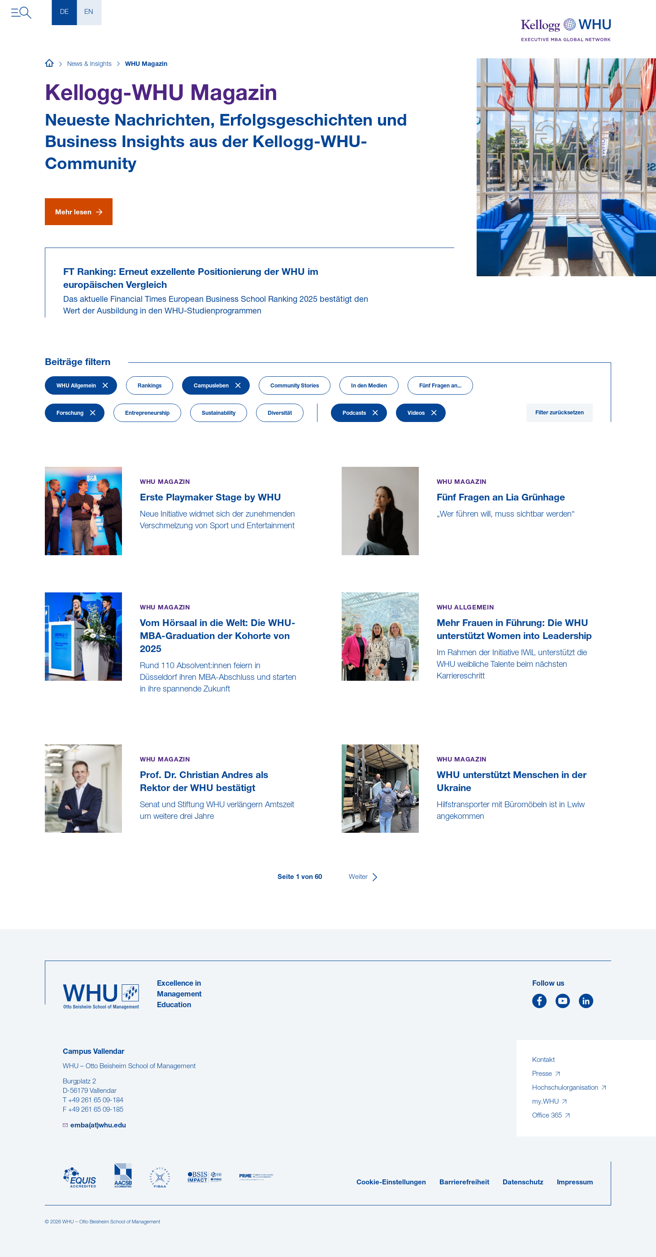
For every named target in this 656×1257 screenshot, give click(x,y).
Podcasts (354, 413)
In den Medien (369, 386)
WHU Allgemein (76, 386)
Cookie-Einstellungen (391, 1182)
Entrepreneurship (147, 413)
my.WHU (546, 1102)
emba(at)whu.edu (98, 1125)
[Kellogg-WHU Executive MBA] (566, 30)
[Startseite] (49, 64)
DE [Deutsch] (64, 12)
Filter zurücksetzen (559, 413)
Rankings (149, 386)
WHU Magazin (146, 64)
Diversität (280, 413)
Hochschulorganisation (566, 1088)
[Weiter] (364, 877)
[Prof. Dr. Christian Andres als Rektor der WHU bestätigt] (46, 839)
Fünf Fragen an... (440, 386)
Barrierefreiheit (464, 1182)
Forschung (69, 413)
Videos (416, 413)
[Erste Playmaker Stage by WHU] (46, 560)
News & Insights (89, 64)
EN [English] (88, 12)
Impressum (575, 1182)
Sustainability (218, 413)
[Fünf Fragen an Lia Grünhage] (343, 560)
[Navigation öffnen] (21, 13)
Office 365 (548, 1116)
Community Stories (294, 386)
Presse (543, 1074)
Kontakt (543, 1060)
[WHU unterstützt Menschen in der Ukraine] (343, 839)
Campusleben (211, 386)
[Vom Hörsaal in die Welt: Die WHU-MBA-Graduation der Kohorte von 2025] (46, 712)
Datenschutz (523, 1182)
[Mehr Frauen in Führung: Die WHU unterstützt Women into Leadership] (343, 699)
